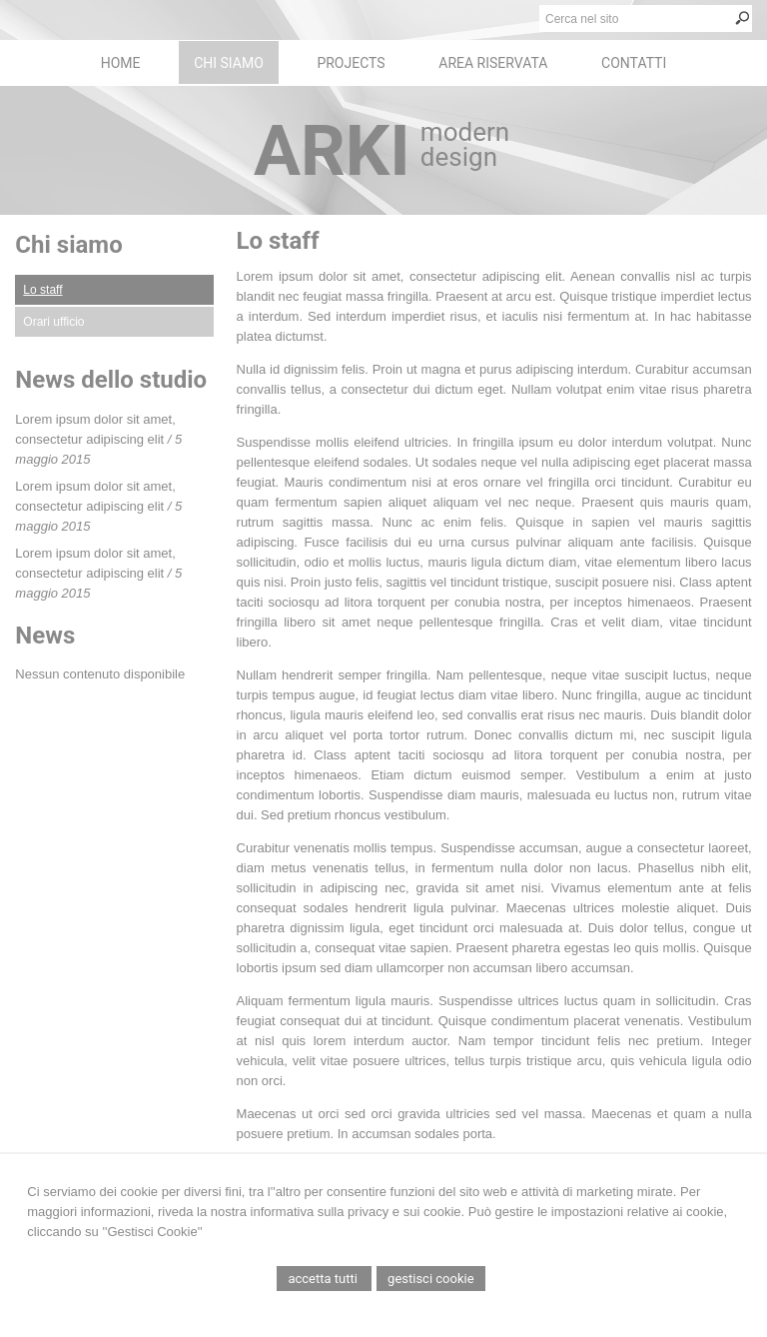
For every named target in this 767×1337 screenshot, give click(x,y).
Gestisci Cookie (430, 1278)
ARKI (332, 151)
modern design (464, 144)
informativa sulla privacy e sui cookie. (358, 1211)
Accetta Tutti (324, 1278)
